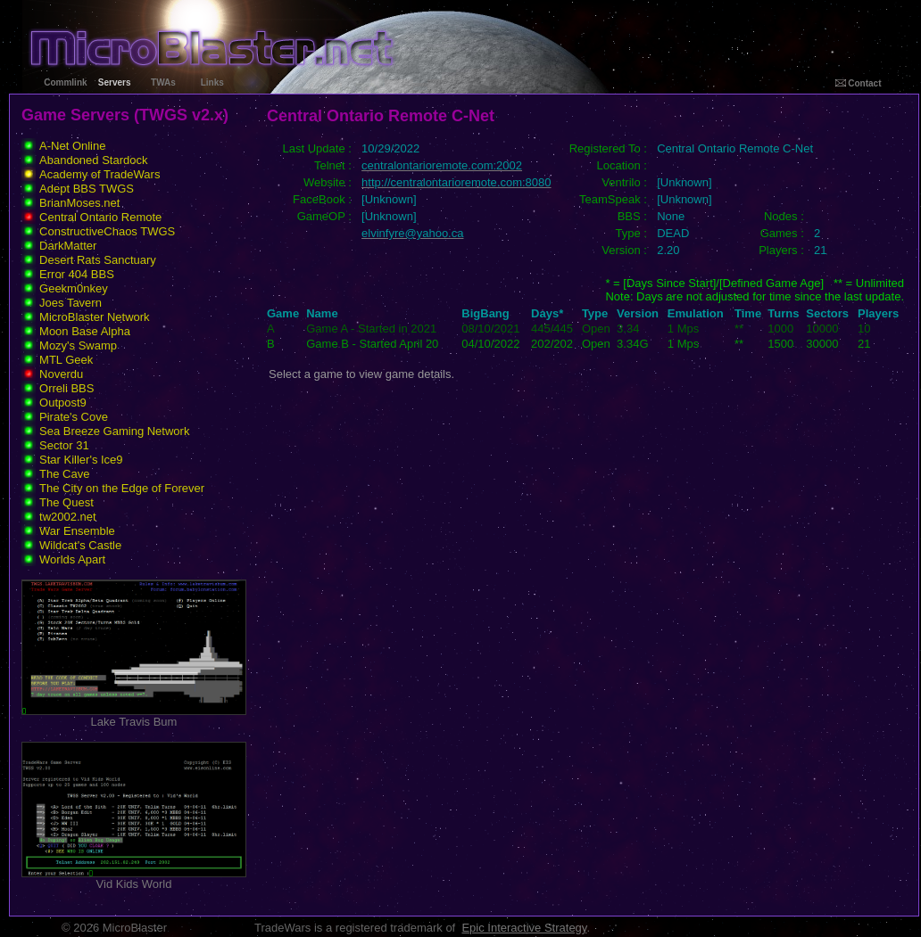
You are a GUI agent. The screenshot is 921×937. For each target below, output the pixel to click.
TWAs (163, 82)
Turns (783, 313)
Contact (858, 83)
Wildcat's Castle (80, 545)
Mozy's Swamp (78, 345)
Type (595, 313)
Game (283, 313)
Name (321, 313)
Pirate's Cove (73, 416)
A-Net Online (72, 145)
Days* (547, 313)
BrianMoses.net (79, 203)
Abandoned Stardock (93, 160)
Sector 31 (64, 445)
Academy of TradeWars (99, 174)
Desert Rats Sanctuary (97, 260)
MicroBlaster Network (94, 317)
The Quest (66, 502)
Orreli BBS (66, 388)
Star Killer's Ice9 (81, 459)
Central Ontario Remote (100, 217)
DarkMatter (67, 245)
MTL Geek (66, 359)
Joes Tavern (70, 302)
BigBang (485, 313)
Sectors (827, 313)
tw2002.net (67, 516)
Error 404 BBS (76, 274)
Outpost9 (63, 402)
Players (878, 313)
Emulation (696, 313)
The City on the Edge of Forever (121, 488)
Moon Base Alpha (84, 331)
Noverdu (61, 374)
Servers (114, 82)
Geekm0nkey (73, 288)
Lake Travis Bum (133, 716)
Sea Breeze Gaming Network (114, 431)
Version (638, 313)
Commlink (65, 82)
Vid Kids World (133, 879)
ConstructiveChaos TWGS (107, 231)
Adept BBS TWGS (86, 188)
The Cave (64, 474)
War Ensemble (77, 531)
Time (747, 313)
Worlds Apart (72, 559)
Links (212, 82)
